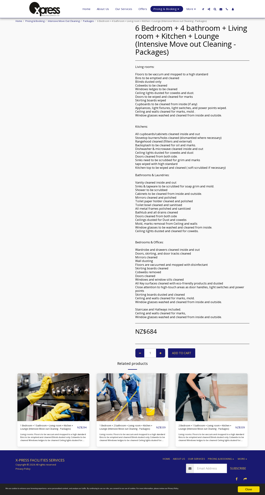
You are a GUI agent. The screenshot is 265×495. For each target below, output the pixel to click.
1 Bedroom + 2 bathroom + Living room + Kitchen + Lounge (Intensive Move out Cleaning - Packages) (124, 428)
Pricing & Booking (35, 21)
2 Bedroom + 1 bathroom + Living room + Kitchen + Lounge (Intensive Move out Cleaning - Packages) (203, 428)
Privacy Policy (23, 471)
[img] (53, 397)
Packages (88, 21)
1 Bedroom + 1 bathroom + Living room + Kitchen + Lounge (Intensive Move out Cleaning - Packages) (45, 428)
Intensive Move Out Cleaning (64, 21)
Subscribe (238, 471)
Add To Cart (181, 353)
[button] (203, 9)
